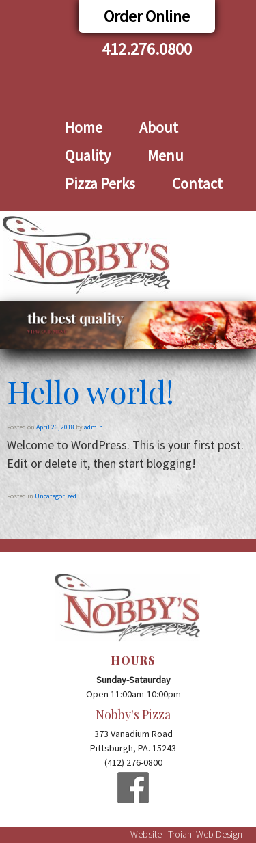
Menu (165, 155)
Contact (197, 183)
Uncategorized (55, 496)
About (158, 127)
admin (93, 427)
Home (83, 127)
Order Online (147, 16)
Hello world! (90, 391)
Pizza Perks (100, 183)
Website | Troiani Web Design (186, 834)
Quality (88, 155)
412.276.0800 (147, 48)
